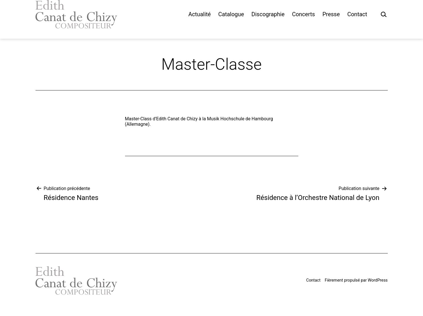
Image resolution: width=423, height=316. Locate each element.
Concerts (303, 14)
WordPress (378, 280)
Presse (331, 14)
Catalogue (231, 14)
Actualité (199, 14)
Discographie (267, 14)
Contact (357, 14)
